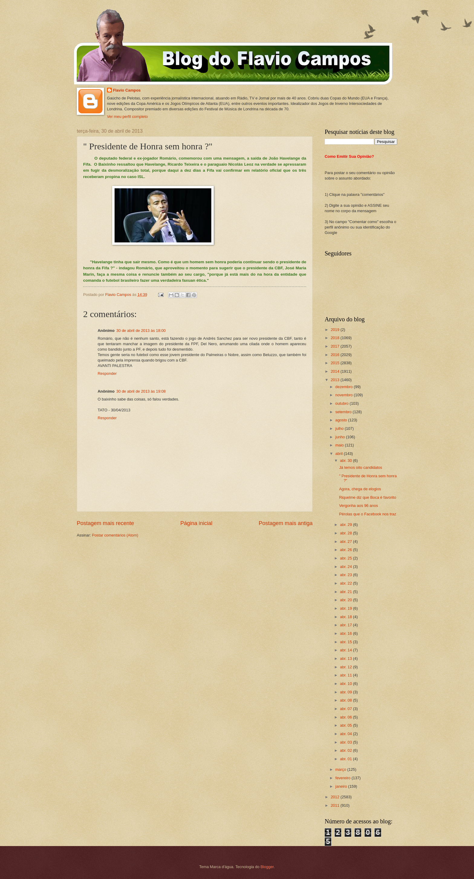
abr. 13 (346, 658)
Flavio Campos (127, 90)
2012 (335, 797)
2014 (335, 371)
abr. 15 (346, 642)
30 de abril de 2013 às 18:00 (141, 330)
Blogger (267, 866)
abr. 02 (346, 750)
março (341, 769)
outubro (342, 403)
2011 (335, 805)
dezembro (344, 386)
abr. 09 (346, 692)
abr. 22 (346, 583)
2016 (335, 354)
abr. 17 (346, 625)
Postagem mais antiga (286, 523)
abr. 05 (346, 725)
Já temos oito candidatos (360, 467)
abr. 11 (346, 675)
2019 (335, 329)
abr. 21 (346, 591)
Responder (107, 373)
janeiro (341, 786)
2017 (335, 346)
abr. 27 (346, 541)
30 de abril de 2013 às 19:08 (141, 391)
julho (340, 428)
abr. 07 (346, 708)
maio (340, 445)
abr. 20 (346, 600)
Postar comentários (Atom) (115, 535)
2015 (335, 363)
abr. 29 (346, 524)
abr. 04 (346, 733)
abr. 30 (346, 460)
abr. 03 (346, 742)
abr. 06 (346, 717)
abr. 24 (346, 566)
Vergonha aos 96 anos (358, 505)
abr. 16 (346, 633)
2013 (335, 380)
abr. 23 (346, 574)
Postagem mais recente (105, 523)
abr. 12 (346, 667)
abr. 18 (346, 617)
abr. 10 (346, 683)
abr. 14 (346, 650)
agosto (341, 420)
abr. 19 (346, 608)
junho (340, 437)
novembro (344, 395)
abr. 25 (346, 558)
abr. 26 (346, 549)
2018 (335, 338)
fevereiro (343, 778)
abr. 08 (346, 700)
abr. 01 (346, 759)
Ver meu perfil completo (127, 116)
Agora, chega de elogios (360, 489)
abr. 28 (346, 533)
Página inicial (196, 523)
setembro (343, 412)
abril (339, 453)
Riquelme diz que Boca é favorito (367, 497)
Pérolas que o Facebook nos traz (367, 514)
